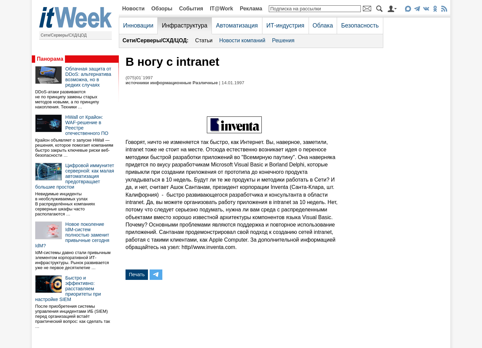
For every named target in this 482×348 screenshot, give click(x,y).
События (191, 8)
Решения (283, 40)
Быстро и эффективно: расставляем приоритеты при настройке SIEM (68, 288)
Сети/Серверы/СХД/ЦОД (64, 35)
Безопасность (360, 25)
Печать (137, 274)
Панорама (50, 59)
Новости (133, 8)
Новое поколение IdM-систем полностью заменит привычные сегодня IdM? (72, 234)
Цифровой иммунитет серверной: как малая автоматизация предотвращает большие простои (74, 176)
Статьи (204, 40)
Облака (323, 25)
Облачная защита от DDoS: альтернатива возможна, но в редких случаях (88, 77)
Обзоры (161, 8)
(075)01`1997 (139, 77)
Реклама (251, 8)
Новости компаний (242, 40)
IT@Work (221, 8)
